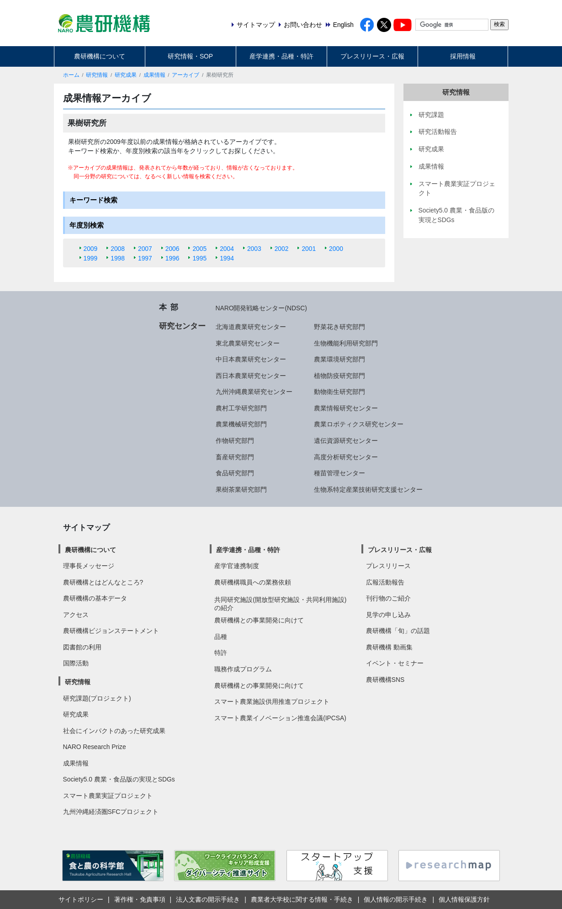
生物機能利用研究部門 (346, 343)
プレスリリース (388, 565)
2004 (227, 248)
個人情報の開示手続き (396, 899)
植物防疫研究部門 (339, 375)
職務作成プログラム (243, 669)
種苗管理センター (339, 473)
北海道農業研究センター (251, 326)
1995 (199, 258)
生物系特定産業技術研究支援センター (368, 489)
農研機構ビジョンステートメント (111, 630)
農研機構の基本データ (95, 598)
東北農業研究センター (248, 343)
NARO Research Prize (94, 746)
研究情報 (97, 75)
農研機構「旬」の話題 (398, 630)
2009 (91, 248)
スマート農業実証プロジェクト (108, 795)
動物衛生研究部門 (339, 391)
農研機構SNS (385, 679)
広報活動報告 (385, 582)
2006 (172, 248)
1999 (91, 258)
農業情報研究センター (346, 408)
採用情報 (463, 56)
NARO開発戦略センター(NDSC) (261, 308)
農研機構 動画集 (389, 647)
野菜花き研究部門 (339, 326)
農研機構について (99, 56)
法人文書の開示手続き (208, 899)
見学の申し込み (388, 614)
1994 (227, 258)
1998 (118, 258)
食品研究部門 (235, 473)
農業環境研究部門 (339, 359)
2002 (282, 248)
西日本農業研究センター (251, 375)
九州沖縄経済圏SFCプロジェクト (111, 811)
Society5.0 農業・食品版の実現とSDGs (119, 779)
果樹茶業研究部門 (241, 489)
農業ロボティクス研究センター (358, 424)
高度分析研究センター (346, 457)
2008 (118, 248)
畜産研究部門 (235, 457)
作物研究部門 (235, 440)
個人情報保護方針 (464, 899)
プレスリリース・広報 (372, 56)
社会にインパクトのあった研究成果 (114, 730)
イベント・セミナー (395, 663)
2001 (309, 248)
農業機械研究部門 (241, 424)
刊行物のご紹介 (388, 598)
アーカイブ (185, 75)
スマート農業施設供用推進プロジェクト (271, 701)
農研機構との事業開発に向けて (259, 620)
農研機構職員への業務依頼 (252, 582)
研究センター (182, 325)
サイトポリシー (80, 899)
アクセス (76, 614)
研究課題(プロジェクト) (97, 698)
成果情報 (154, 75)
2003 (254, 248)
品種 (220, 636)
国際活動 (76, 663)
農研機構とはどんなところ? (103, 582)
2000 (336, 248)
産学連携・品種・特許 (281, 56)
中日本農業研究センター (251, 359)
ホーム (71, 75)
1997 (145, 258)
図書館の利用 (82, 647)
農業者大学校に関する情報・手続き (302, 899)
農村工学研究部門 (241, 408)
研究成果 (126, 75)
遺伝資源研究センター (346, 440)
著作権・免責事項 (139, 899)
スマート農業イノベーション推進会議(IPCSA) (280, 718)
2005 (199, 248)
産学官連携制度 (236, 565)
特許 (220, 652)
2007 (145, 248)
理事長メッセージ (88, 565)
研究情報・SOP (190, 56)
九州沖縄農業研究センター (254, 391)
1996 (172, 258)
